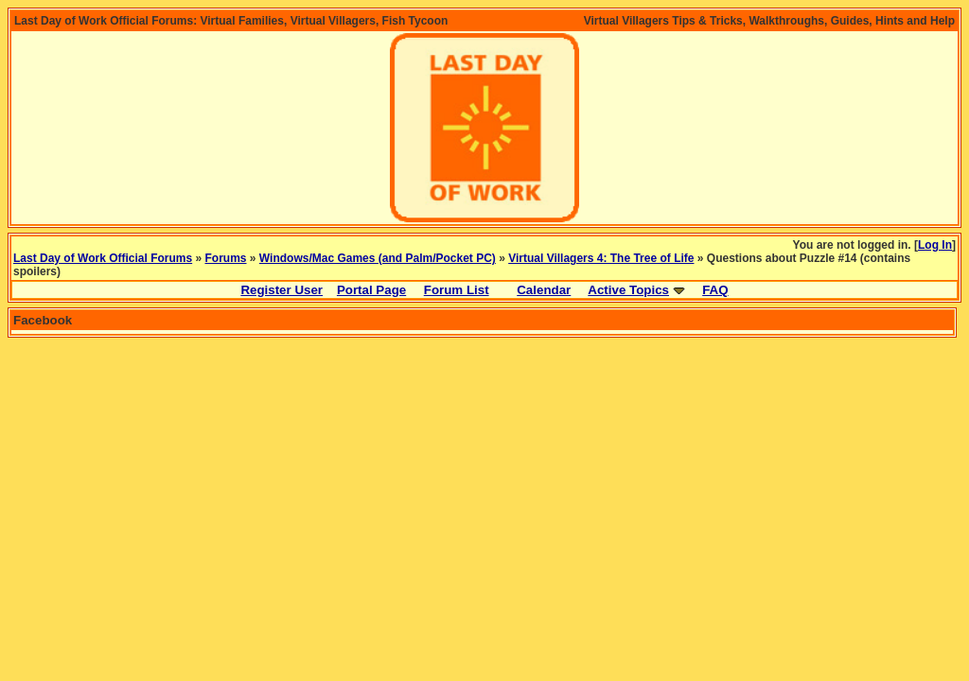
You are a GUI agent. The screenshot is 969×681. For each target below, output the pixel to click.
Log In (935, 245)
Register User (281, 290)
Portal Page (371, 290)
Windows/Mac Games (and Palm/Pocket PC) (377, 258)
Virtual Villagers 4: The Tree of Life (601, 258)
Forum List (456, 290)
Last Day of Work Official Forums (102, 258)
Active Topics (628, 290)
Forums (226, 258)
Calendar (544, 290)
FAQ (715, 290)
